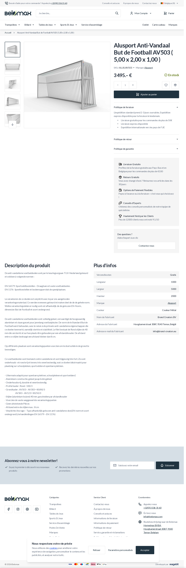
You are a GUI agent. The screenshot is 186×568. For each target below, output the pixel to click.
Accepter (144, 550)
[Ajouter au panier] (146, 94)
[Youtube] (37, 509)
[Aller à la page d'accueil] (18, 13)
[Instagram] (18, 509)
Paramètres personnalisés (120, 550)
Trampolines (13, 24)
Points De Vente (57, 527)
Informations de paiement (106, 523)
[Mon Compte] (141, 13)
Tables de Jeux (48, 24)
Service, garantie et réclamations (109, 532)
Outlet (145, 24)
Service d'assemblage (91, 24)
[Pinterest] (27, 509)
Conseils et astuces (111, 3)
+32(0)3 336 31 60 (153, 507)
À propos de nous (131, 3)
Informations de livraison (105, 518)
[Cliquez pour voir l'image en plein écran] (67, 85)
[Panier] (169, 13)
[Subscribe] (167, 465)
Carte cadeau (158, 24)
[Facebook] (8, 509)
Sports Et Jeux (69, 24)
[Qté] (125, 85)
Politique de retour (103, 527)
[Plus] (133, 85)
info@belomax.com (153, 516)
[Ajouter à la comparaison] (175, 85)
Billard (29, 24)
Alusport (148, 67)
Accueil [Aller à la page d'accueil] (8, 32)
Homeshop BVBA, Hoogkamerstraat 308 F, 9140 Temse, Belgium (158, 529)
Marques (173, 24)
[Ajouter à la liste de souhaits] (166, 85)
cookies (53, 548)
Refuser (96, 550)
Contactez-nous (149, 3)
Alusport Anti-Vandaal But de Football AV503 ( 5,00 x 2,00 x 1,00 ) (45, 32)
